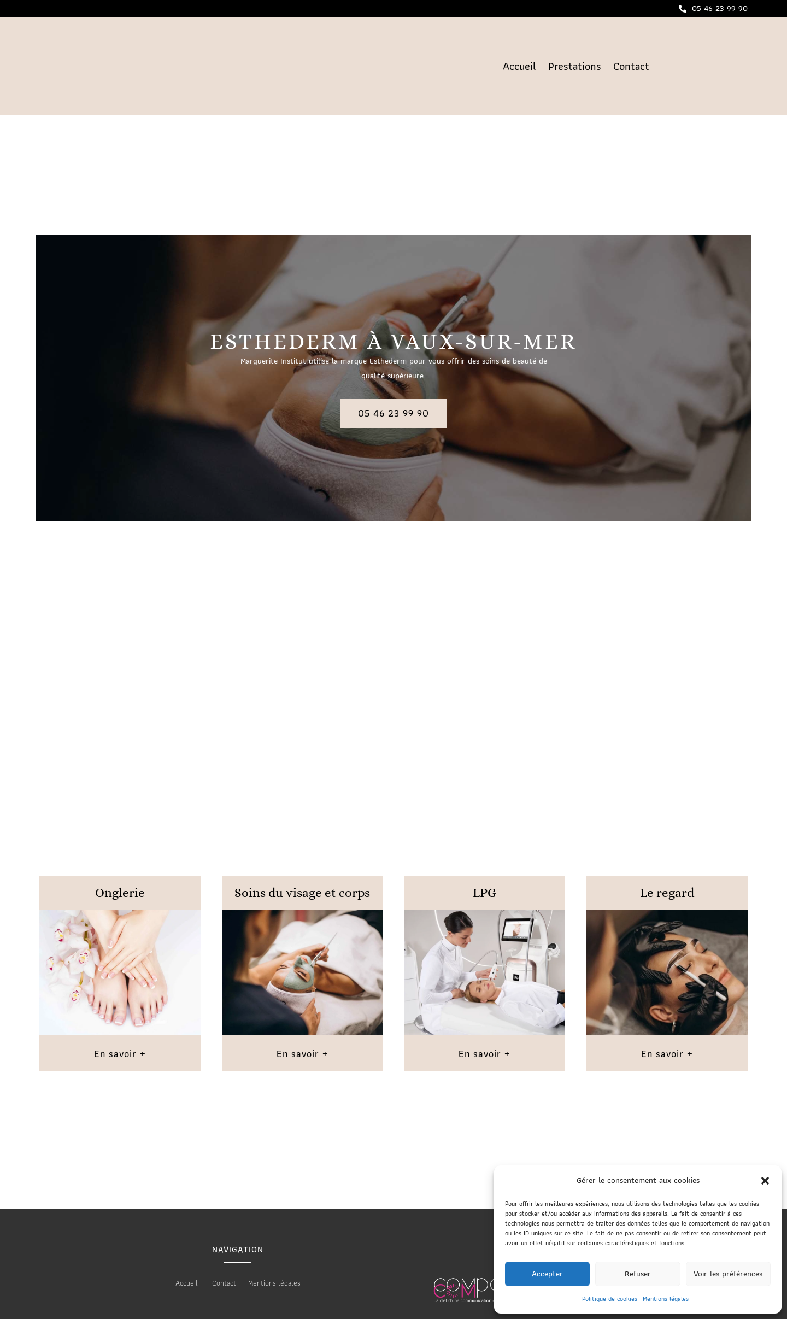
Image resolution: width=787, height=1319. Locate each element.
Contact (631, 68)
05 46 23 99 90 (393, 329)
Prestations (574, 68)
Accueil (519, 68)
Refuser (638, 1273)
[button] (765, 1180)
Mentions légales (666, 1298)
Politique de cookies (609, 1298)
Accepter (547, 1273)
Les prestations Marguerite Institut (393, 1260)
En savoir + (120, 969)
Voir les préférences (728, 1273)
